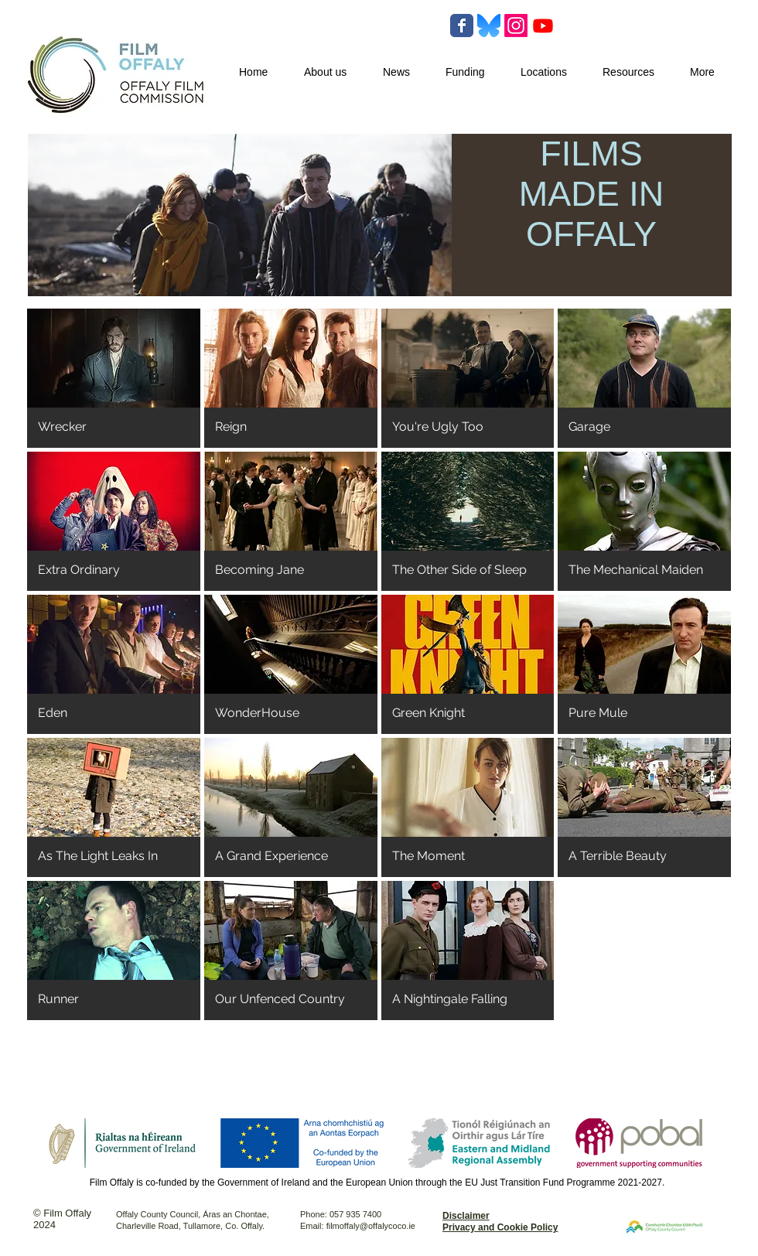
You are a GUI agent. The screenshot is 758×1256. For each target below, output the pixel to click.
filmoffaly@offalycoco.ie (370, 1225)
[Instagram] (516, 25)
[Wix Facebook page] (461, 25)
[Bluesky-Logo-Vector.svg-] (488, 25)
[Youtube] (543, 25)
